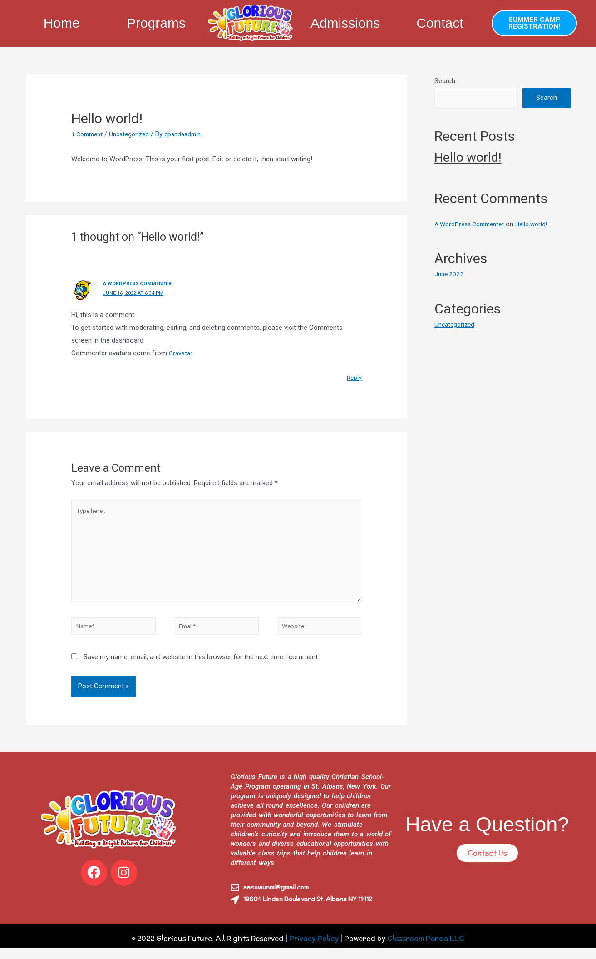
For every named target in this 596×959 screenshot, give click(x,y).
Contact (439, 22)
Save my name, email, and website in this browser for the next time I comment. (201, 669)
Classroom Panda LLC (425, 949)
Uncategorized (134, 134)
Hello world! (468, 157)
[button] (534, 23)
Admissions (345, 22)
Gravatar (181, 352)
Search (444, 81)
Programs (156, 22)
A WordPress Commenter (141, 283)
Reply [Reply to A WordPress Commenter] (353, 377)
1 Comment (89, 134)
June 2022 (449, 274)
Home (62, 22)
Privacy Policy (314, 949)
